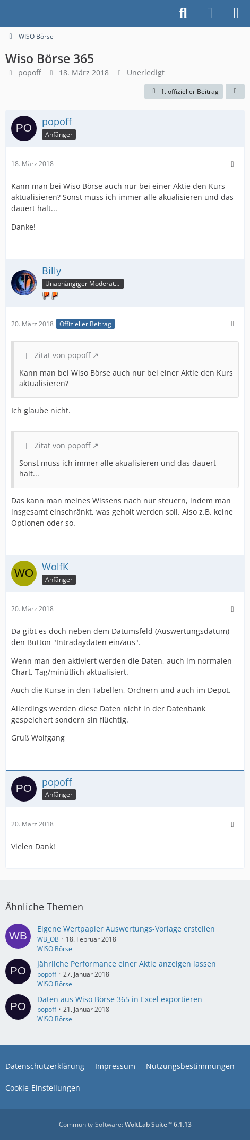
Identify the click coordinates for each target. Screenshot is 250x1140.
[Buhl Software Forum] (5, 13)
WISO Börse (54, 948)
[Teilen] (235, 92)
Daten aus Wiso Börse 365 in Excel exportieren (119, 999)
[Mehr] (232, 164)
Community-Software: (125, 1124)
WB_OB (48, 939)
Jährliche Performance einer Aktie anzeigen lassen (126, 964)
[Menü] (236, 13)
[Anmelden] (209, 13)
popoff (29, 72)
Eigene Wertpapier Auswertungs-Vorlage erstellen (126, 929)
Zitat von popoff (62, 355)
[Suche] (183, 13)
